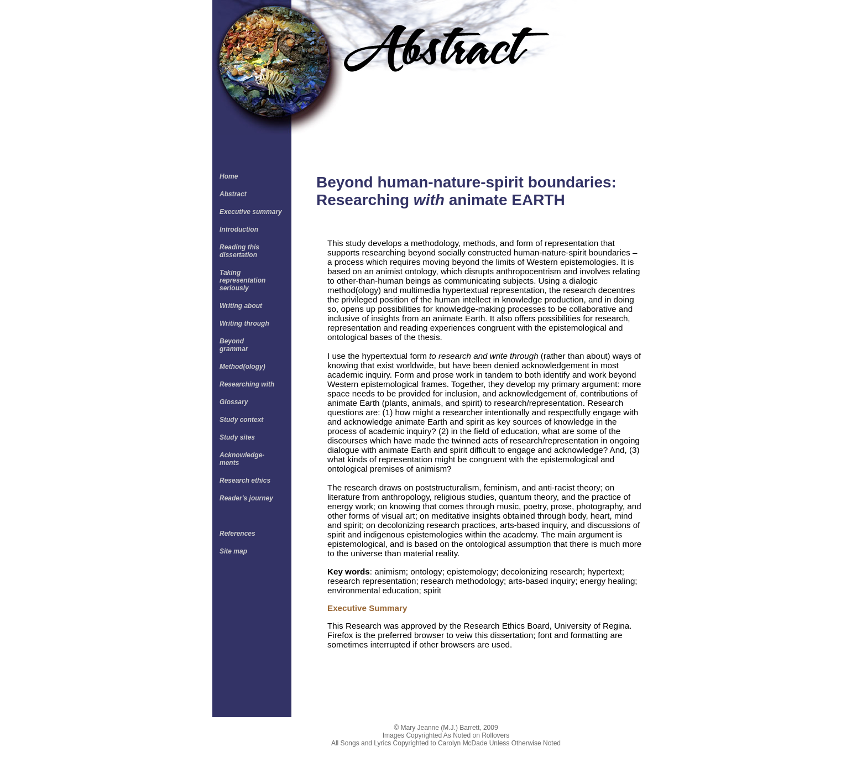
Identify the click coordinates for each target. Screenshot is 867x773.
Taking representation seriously (242, 280)
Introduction (239, 229)
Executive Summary (367, 608)
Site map (233, 551)
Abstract (233, 194)
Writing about (241, 306)
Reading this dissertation (239, 251)
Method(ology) (242, 366)
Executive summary (251, 212)
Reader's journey (246, 498)
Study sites (237, 437)
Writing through (244, 323)
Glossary (234, 402)
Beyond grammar (234, 345)
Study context (241, 420)
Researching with (247, 384)
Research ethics (245, 480)
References (237, 533)
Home (229, 176)
